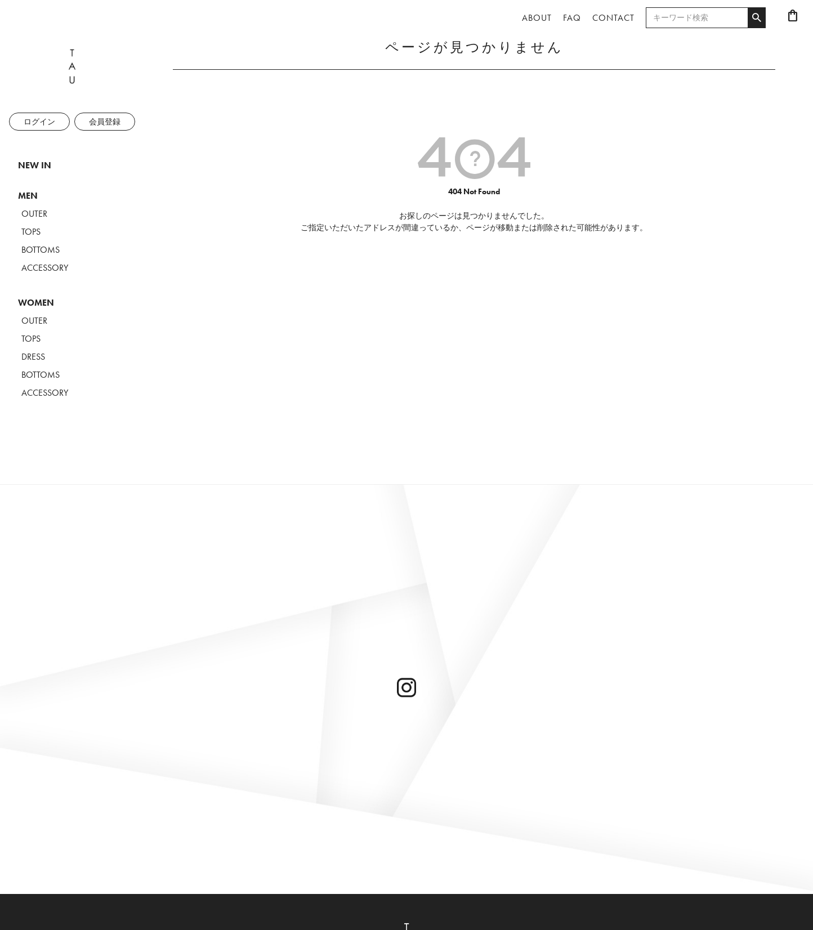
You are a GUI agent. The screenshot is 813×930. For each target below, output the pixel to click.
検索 (756, 18)
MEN (28, 196)
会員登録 (104, 122)
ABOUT (537, 18)
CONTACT (613, 18)
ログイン (39, 122)
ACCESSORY (44, 268)
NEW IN (34, 165)
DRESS (33, 357)
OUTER (34, 214)
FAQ (572, 18)
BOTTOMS (40, 250)
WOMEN (36, 302)
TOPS (31, 232)
